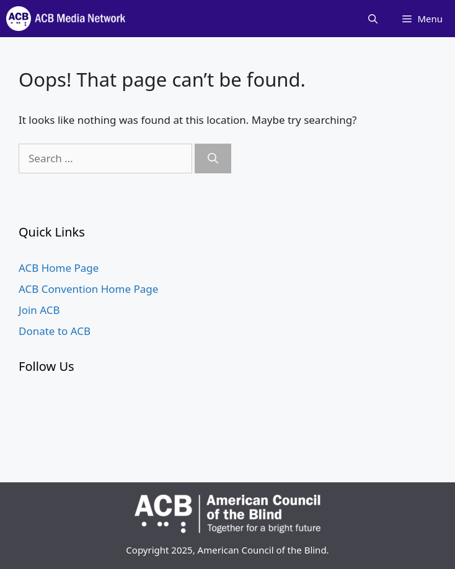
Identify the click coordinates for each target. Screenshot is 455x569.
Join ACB (39, 310)
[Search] (213, 158)
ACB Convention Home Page (88, 289)
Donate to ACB (55, 331)
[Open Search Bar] (373, 18)
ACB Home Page (59, 268)
